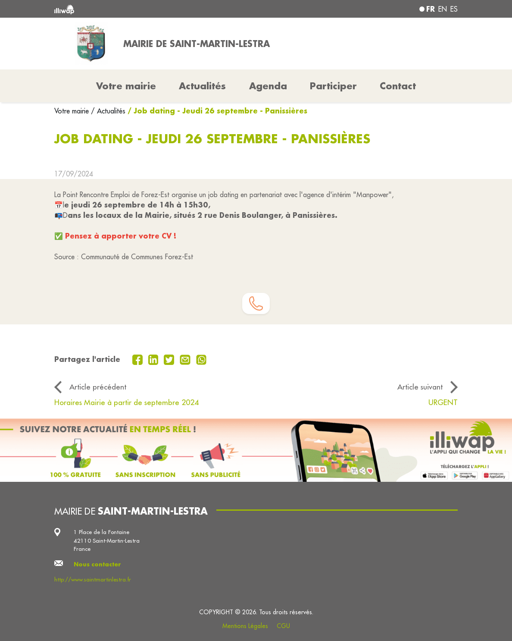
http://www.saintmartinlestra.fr (92, 579)
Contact (398, 86)
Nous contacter (97, 564)
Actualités (202, 86)
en (442, 9)
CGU (283, 626)
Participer (333, 86)
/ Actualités (108, 111)
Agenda (268, 86)
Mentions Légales (245, 626)
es (454, 9)
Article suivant (420, 387)
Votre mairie (72, 111)
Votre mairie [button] (126, 86)
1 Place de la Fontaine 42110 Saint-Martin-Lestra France (107, 540)
